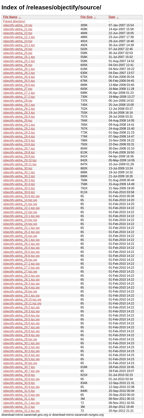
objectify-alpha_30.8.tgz (19, 375)
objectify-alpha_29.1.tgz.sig (21, 295)
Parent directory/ (14, 21)
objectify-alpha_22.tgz (17, 33)
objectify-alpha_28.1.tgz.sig (21, 279)
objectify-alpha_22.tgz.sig (20, 212)
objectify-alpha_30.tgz (17, 168)
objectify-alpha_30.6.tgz (19, 192)
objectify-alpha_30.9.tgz (19, 383)
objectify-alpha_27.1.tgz (19, 92)
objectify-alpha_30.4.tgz (19, 184)
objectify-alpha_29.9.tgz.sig (21, 335)
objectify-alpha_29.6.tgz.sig (21, 323)
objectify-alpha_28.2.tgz (19, 108)
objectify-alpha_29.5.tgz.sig (21, 319)
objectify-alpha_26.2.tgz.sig (21, 243)
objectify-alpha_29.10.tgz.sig (22, 299)
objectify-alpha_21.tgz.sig (20, 204)
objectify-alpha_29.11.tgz (20, 164)
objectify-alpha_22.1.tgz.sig (21, 208)
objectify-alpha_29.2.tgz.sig (21, 307)
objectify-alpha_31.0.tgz (19, 390)
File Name (10, 17)
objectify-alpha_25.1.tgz (19, 57)
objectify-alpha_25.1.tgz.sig (21, 227)
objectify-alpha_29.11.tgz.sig (22, 303)
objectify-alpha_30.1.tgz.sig (21, 343)
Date (112, 17)
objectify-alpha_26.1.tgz (19, 69)
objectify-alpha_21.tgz (17, 29)
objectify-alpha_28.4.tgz (19, 116)
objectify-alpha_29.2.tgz (19, 128)
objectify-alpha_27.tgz (17, 88)
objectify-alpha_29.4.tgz (19, 136)
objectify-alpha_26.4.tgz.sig (21, 247)
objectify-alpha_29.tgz (17, 120)
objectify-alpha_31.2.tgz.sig (21, 410)
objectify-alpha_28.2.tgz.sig (21, 275)
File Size (87, 17)
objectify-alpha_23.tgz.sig (20, 220)
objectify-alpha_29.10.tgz (20, 160)
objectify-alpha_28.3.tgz (19, 112)
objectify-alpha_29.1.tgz (19, 124)
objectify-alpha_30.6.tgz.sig (21, 196)
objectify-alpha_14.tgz (17, 25)
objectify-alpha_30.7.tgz (19, 367)
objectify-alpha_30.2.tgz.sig (21, 347)
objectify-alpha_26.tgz (17, 65)
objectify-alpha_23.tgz (17, 41)
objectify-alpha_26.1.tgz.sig (21, 239)
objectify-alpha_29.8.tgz (19, 152)
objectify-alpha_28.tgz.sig (20, 291)
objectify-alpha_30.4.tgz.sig (21, 355)
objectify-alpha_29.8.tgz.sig (21, 331)
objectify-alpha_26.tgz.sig (20, 259)
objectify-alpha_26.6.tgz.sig (21, 255)
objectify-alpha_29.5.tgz (19, 140)
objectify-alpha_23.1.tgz (19, 45)
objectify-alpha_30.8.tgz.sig (21, 379)
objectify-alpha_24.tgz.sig (20, 224)
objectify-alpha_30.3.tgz (19, 180)
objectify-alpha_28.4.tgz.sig (21, 287)
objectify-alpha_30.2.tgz (19, 176)
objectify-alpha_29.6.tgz (19, 144)
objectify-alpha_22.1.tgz (19, 37)
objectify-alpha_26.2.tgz (19, 72)
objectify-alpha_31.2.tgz (19, 406)
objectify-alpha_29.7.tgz (19, 148)
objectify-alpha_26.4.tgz (19, 76)
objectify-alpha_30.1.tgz (19, 172)
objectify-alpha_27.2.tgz (19, 96)
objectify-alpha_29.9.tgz (19, 156)
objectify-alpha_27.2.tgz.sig (21, 267)
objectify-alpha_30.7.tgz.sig (21, 371)
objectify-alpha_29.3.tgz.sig (21, 311)
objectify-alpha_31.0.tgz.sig (21, 394)
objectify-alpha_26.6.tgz (19, 84)
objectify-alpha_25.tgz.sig (20, 236)
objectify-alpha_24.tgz (17, 49)
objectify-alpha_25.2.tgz (19, 61)
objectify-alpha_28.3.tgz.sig (21, 283)
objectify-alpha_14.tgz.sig (20, 200)
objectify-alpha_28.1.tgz (19, 104)
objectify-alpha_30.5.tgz (19, 188)
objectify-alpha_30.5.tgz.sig (21, 359)
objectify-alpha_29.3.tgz (19, 132)
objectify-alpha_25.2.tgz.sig (21, 232)
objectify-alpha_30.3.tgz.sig (21, 351)
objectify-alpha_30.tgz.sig (20, 363)
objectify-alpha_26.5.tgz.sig (21, 251)
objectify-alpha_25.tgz (17, 53)
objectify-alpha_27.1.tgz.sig (21, 263)
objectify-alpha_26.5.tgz (19, 80)
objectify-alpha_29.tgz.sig (20, 339)
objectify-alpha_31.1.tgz (19, 398)
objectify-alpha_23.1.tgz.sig (21, 216)
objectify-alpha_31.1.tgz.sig (21, 402)
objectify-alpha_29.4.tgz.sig (21, 315)
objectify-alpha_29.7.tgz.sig (21, 327)
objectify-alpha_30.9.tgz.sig (21, 387)
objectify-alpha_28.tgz (17, 100)
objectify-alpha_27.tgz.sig (20, 271)
